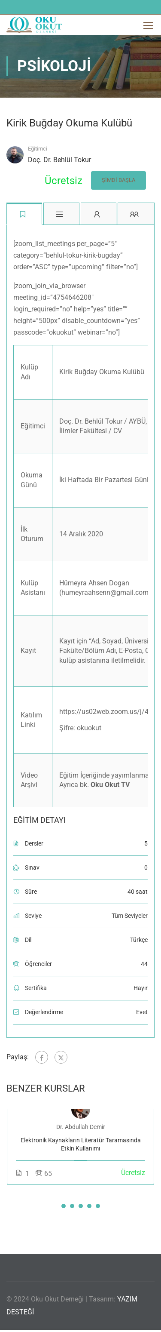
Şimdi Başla (118, 180)
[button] (63, 1206)
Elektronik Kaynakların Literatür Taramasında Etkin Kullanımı (81, 1144)
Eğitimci (37, 148)
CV (117, 431)
